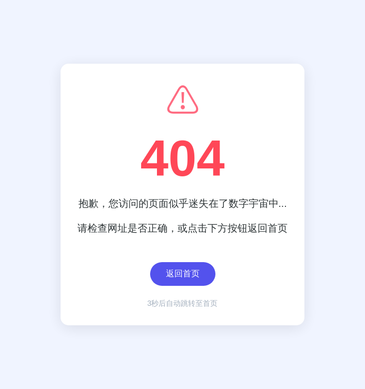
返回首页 (183, 275)
